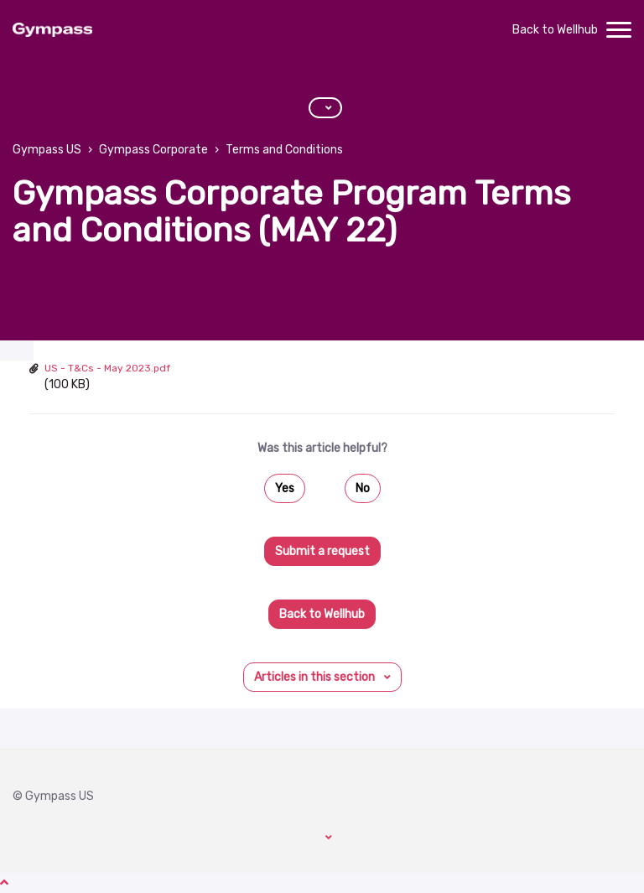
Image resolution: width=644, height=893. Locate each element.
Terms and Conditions (284, 150)
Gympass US (47, 150)
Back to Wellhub (555, 30)
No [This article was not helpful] (363, 488)
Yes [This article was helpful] (284, 488)
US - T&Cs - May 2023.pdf (107, 368)
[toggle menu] (618, 30)
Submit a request (322, 551)
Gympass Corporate (153, 150)
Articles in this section (315, 677)
